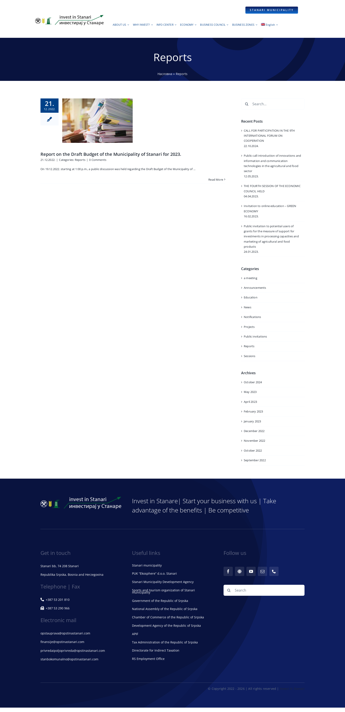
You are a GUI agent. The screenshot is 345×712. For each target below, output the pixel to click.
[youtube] (251, 571)
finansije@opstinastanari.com (62, 642)
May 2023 (250, 392)
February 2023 (253, 411)
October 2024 (253, 382)
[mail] (262, 571)
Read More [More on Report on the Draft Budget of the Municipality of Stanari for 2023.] (215, 180)
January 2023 (252, 421)
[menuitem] (270, 25)
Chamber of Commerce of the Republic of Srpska (168, 617)
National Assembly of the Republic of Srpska (164, 609)
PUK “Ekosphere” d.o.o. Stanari (154, 573)
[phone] (274, 571)
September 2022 (255, 460)
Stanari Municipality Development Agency (163, 582)
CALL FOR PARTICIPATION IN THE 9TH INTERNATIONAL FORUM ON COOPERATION (269, 136)
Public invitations (255, 336)
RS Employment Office (148, 659)
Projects (249, 327)
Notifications (252, 317)
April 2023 (250, 402)
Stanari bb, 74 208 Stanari (59, 566)
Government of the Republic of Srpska (160, 601)
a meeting (250, 278)
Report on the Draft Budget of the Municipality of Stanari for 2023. (110, 154)
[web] (239, 571)
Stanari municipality (147, 565)
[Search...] (273, 103)
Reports (80, 160)
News (247, 307)
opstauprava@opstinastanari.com (65, 633)
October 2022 (253, 450)
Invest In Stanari (292, 689)
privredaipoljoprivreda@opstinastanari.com (72, 650)
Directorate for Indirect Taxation (155, 650)
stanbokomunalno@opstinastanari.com (69, 659)
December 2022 (254, 431)
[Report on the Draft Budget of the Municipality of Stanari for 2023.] (97, 120)
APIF (135, 634)
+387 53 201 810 (55, 600)
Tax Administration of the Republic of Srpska (165, 642)
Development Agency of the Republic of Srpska (166, 625)
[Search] (246, 103)
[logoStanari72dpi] (69, 16)
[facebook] (228, 571)
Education (250, 297)
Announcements (255, 288)
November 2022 (254, 441)
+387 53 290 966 (55, 608)
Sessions (249, 356)
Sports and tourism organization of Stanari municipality (163, 591)
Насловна (165, 74)
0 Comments (97, 160)
